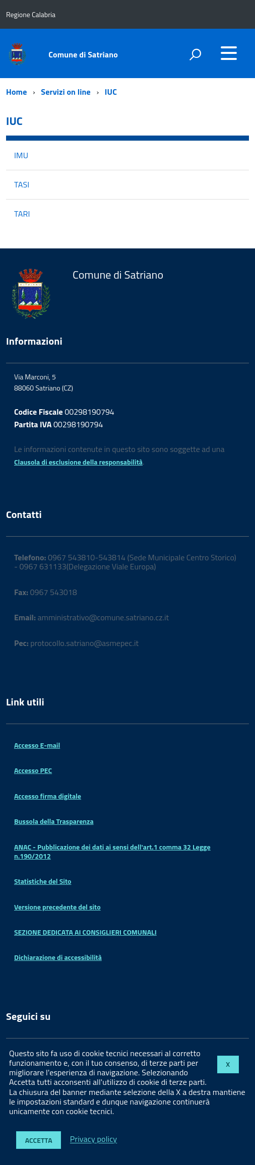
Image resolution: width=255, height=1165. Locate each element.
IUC (111, 92)
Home (16, 92)
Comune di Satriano (83, 54)
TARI (22, 214)
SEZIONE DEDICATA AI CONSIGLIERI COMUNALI (85, 932)
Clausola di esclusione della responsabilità (78, 462)
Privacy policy (93, 1139)
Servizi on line (66, 92)
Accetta (38, 1140)
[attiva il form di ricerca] (195, 54)
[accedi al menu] (229, 53)
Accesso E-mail (37, 745)
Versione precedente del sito (57, 906)
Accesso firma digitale (47, 796)
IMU (21, 155)
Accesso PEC (33, 770)
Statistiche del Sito (42, 881)
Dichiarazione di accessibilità (58, 957)
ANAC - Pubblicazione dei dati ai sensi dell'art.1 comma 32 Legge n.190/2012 (112, 851)
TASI (21, 184)
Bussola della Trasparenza (54, 821)
